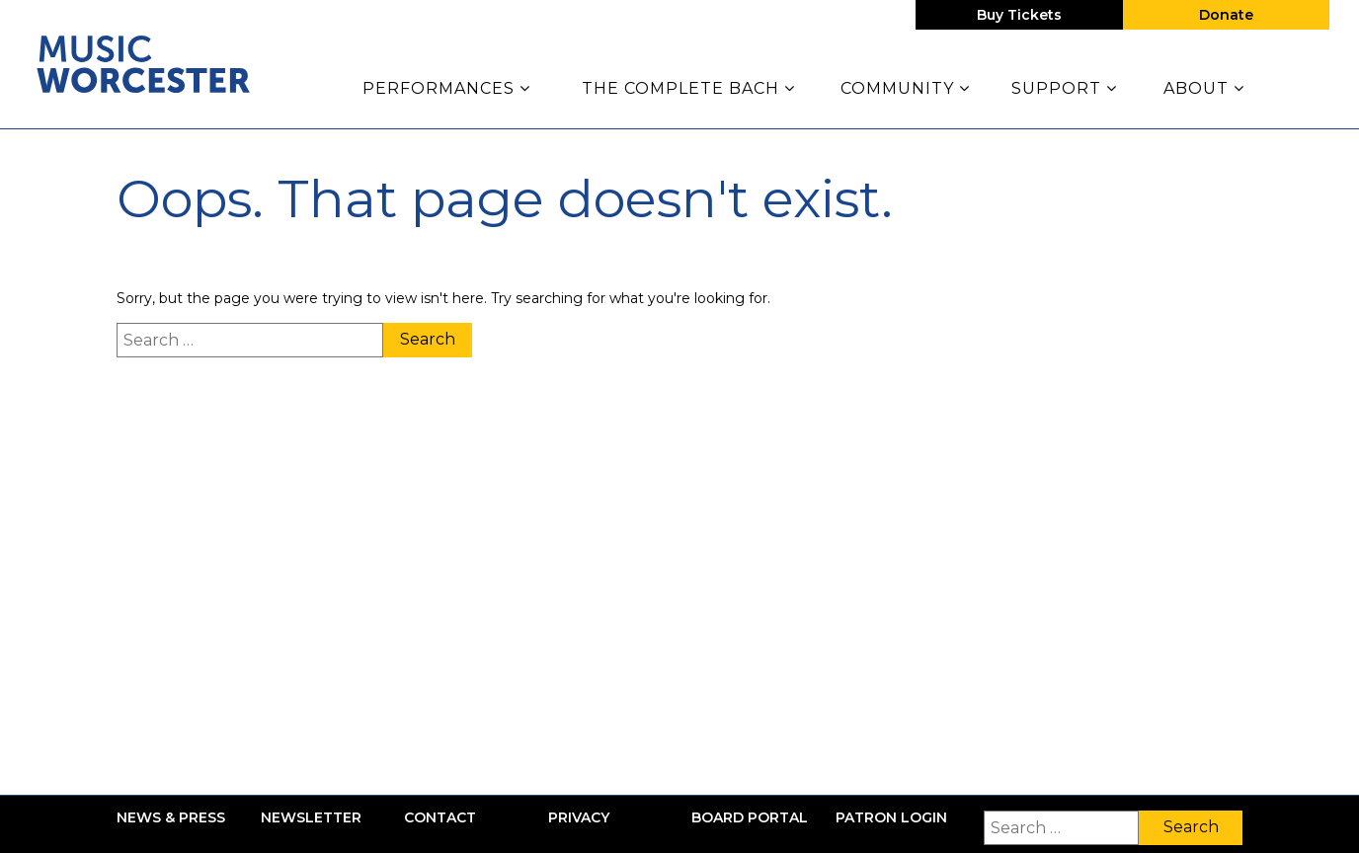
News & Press (171, 818)
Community (905, 88)
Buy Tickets (1019, 15)
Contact (440, 818)
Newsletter (311, 818)
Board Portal (749, 818)
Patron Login (891, 818)
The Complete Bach (688, 88)
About (1203, 88)
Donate (1226, 15)
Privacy (578, 818)
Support (1064, 88)
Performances (446, 88)
